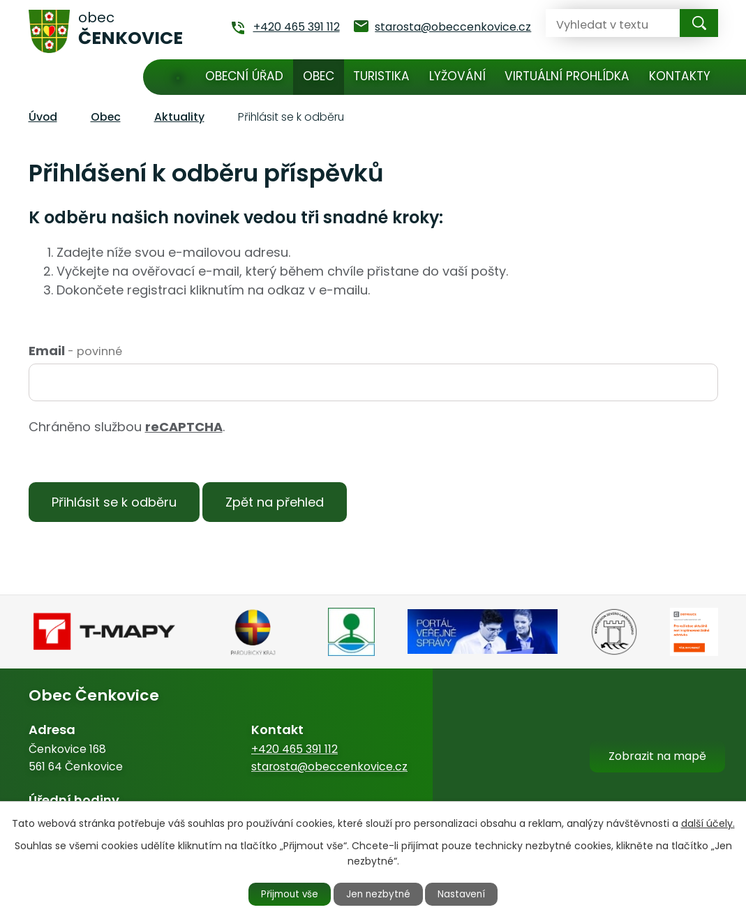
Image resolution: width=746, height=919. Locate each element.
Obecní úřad (244, 76)
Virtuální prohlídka (567, 76)
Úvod (178, 77)
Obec (318, 76)
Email (75, 350)
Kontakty (679, 76)
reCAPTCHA (184, 426)
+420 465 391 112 (294, 753)
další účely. (708, 822)
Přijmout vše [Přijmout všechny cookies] (283, 893)
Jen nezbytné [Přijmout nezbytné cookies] (378, 893)
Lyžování (457, 76)
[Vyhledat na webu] (601, 23)
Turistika (381, 76)
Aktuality (179, 117)
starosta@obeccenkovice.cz (329, 771)
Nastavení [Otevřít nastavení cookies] (468, 893)
